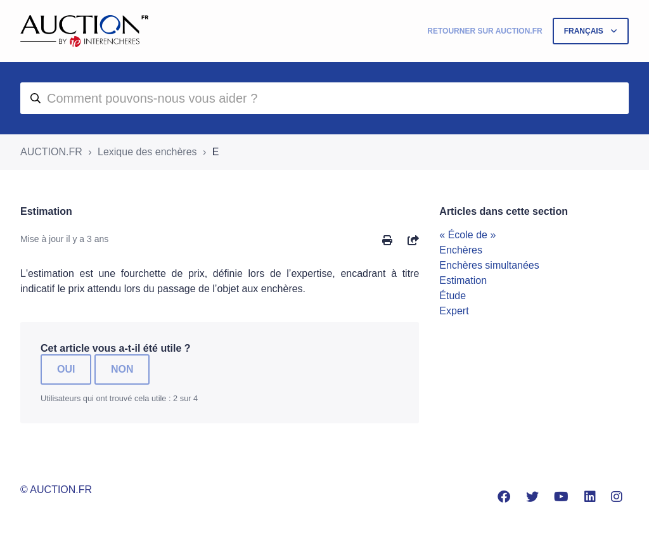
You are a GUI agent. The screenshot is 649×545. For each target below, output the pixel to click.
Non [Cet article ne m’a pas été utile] (122, 369)
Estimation (463, 280)
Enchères (460, 250)
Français (584, 31)
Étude (452, 295)
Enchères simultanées (489, 265)
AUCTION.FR (51, 151)
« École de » (467, 234)
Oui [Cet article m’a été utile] (66, 369)
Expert (453, 310)
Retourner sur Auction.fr (484, 31)
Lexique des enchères (147, 151)
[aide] (324, 98)
